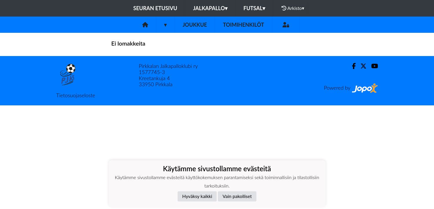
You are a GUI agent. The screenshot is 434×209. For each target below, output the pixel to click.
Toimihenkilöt (243, 24)
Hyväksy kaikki (197, 196)
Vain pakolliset (237, 196)
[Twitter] (361, 66)
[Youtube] (372, 66)
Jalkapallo (210, 8)
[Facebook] (351, 66)
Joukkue (195, 24)
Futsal (254, 8)
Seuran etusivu (155, 8)
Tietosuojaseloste (75, 95)
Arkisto (293, 8)
